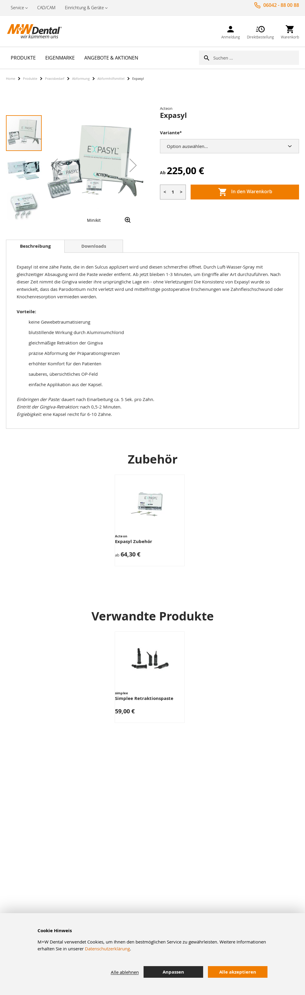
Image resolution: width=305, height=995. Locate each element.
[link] (230, 31)
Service (17, 7)
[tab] (35, 246)
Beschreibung (35, 246)
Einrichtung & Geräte (84, 7)
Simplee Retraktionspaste (144, 698)
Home (10, 78)
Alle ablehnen (125, 972)
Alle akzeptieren (237, 972)
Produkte (30, 78)
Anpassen (173, 972)
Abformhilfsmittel (111, 78)
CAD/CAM (46, 7)
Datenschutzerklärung (107, 949)
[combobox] (256, 58)
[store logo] (36, 31)
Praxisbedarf (54, 78)
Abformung (81, 78)
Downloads (93, 246)
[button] (54, 165)
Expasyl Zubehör (133, 541)
